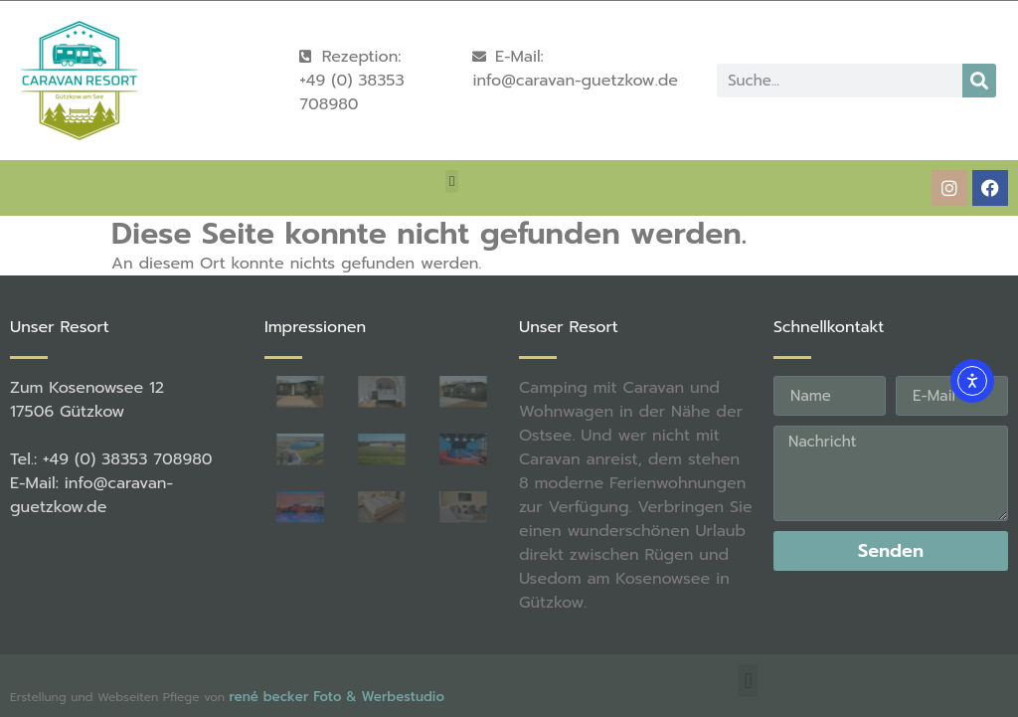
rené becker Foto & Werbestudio (336, 696)
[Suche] (979, 80)
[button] (451, 181)
